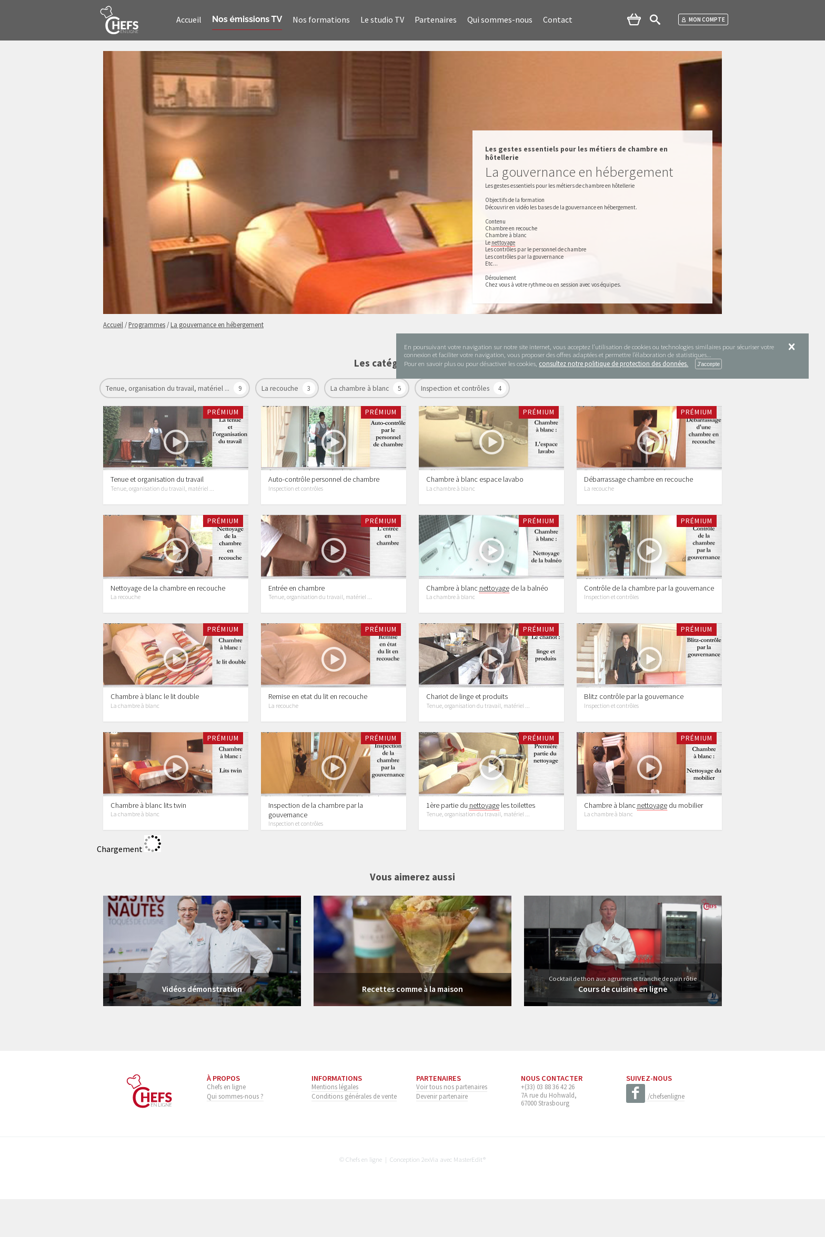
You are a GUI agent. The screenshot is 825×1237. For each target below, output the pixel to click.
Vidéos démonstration (202, 1027)
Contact (557, 19)
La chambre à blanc (360, 388)
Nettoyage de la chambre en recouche (167, 607)
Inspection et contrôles (456, 388)
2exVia (429, 1197)
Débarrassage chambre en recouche (638, 488)
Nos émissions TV (247, 19)
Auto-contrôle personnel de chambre (323, 488)
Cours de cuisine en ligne (623, 1027)
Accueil (189, 19)
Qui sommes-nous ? (235, 1134)
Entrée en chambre (296, 607)
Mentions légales (334, 1125)
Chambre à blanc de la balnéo (487, 607)
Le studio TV (382, 19)
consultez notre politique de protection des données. (613, 363)
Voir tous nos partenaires (451, 1125)
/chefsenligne (655, 1135)
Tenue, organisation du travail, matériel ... (168, 388)
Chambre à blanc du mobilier (643, 843)
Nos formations (321, 19)
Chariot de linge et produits (467, 724)
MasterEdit (468, 1197)
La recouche (280, 388)
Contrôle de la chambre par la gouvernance (649, 607)
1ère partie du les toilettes (480, 843)
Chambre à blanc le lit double (154, 724)
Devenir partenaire (442, 1134)
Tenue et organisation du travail (157, 488)
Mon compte (703, 19)
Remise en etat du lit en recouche (317, 724)
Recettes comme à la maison (412, 1027)
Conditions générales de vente (354, 1134)
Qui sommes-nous (499, 19)
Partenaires (436, 19)
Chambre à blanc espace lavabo (475, 488)
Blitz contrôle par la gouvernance (633, 724)
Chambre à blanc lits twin (148, 843)
